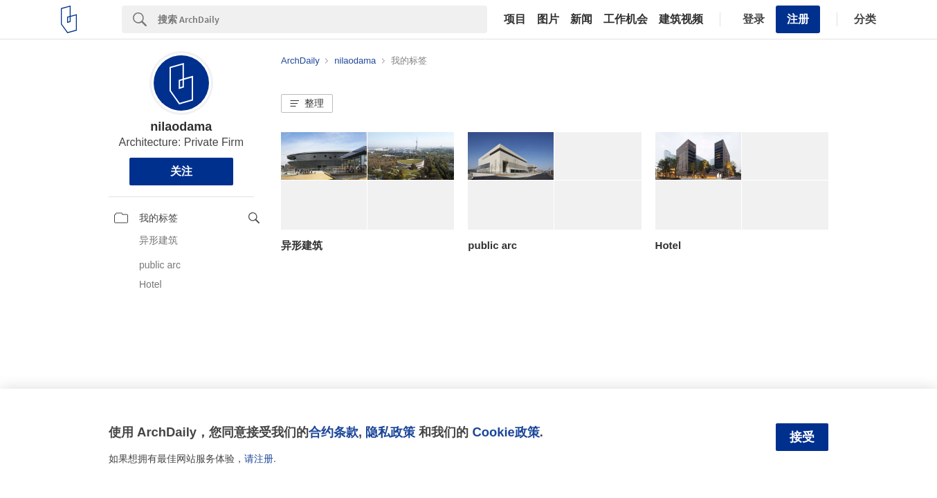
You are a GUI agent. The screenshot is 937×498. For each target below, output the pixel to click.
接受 (802, 437)
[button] (307, 103)
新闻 (581, 19)
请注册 (258, 458)
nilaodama (181, 126)
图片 (548, 19)
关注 (181, 171)
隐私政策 (390, 432)
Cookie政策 (505, 432)
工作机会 (625, 19)
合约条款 (333, 432)
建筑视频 (681, 19)
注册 (798, 19)
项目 (515, 19)
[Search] (322, 19)
